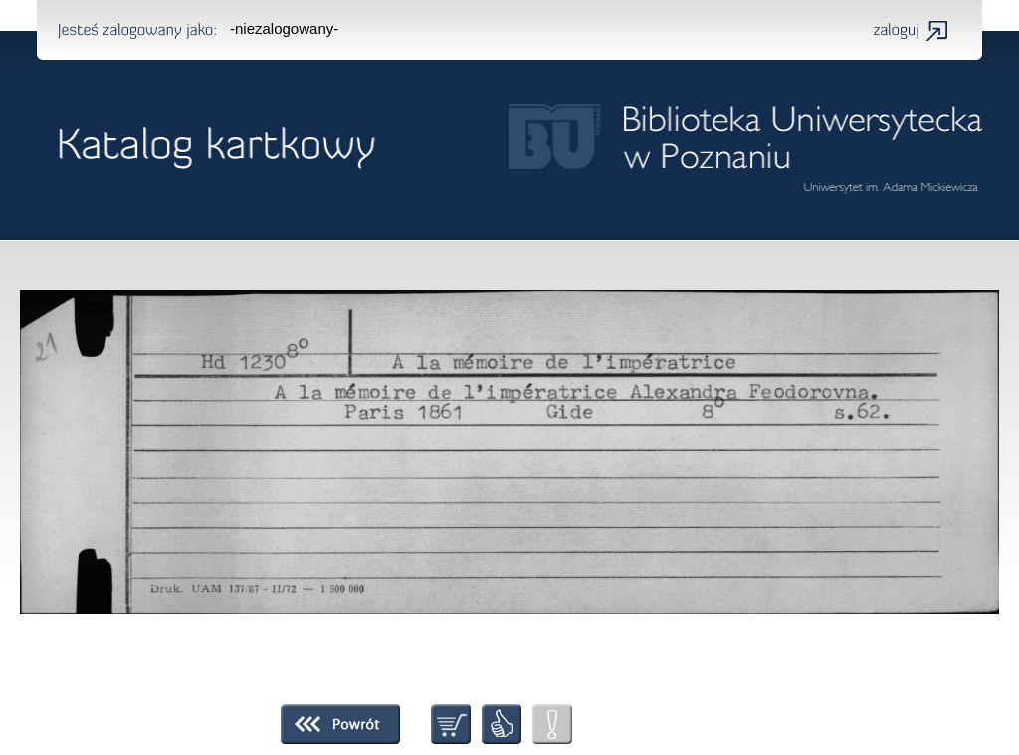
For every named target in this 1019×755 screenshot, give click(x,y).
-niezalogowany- (284, 28)
